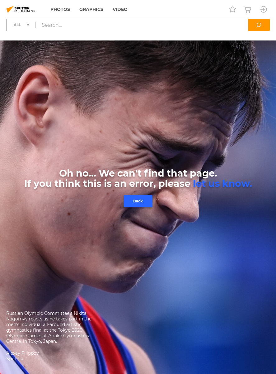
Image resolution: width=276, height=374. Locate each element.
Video (120, 9)
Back (138, 201)
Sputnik (14, 359)
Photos (60, 9)
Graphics (91, 9)
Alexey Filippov (22, 353)
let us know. (222, 183)
